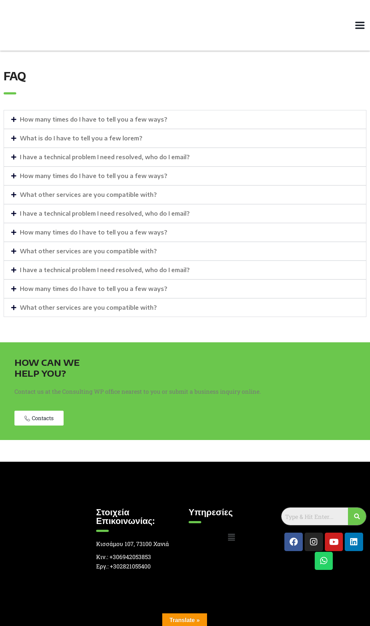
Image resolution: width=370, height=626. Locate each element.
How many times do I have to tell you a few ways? (93, 119)
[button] (185, 119)
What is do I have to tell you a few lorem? (81, 138)
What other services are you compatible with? (88, 194)
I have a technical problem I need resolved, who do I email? (105, 157)
